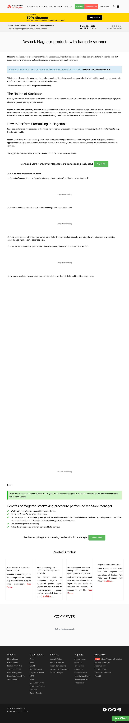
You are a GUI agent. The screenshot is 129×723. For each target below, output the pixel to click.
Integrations (46, 6)
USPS (32, 676)
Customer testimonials (103, 673)
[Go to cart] (118, 6)
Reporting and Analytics (16, 676)
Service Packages (56, 673)
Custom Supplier (36, 693)
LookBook (33, 690)
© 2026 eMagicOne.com (16, 708)
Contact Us (68, 6)
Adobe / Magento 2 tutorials (111, 659)
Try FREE (101, 164)
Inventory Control (14, 669)
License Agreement (81, 679)
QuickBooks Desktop (37, 686)
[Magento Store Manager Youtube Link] (119, 709)
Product (31, 6)
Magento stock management (40, 25)
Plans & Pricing (12, 659)
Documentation (100, 669)
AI (38, 6)
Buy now (95, 17)
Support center (80, 659)
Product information (14, 666)
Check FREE (97, 537)
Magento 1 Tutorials (102, 662)
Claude (32, 659)
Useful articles (20, 25)
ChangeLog (78, 669)
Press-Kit (98, 676)
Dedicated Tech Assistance (60, 669)
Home (10, 25)
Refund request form (82, 676)
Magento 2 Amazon (37, 673)
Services (58, 6)
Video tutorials (100, 666)
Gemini (32, 662)
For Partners (12, 711)
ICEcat (32, 679)
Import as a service (57, 662)
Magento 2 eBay (36, 669)
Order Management (14, 673)
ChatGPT (33, 666)
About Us (24, 711)
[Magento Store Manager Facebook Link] (105, 709)
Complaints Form (80, 673)
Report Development (58, 666)
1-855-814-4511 (105, 6)
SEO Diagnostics (13, 679)
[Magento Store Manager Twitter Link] (110, 709)
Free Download (91, 6)
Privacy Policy (79, 683)
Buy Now (79, 6)
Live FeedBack (79, 666)
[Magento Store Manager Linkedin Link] (114, 709)
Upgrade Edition (56, 659)
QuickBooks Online (37, 683)
